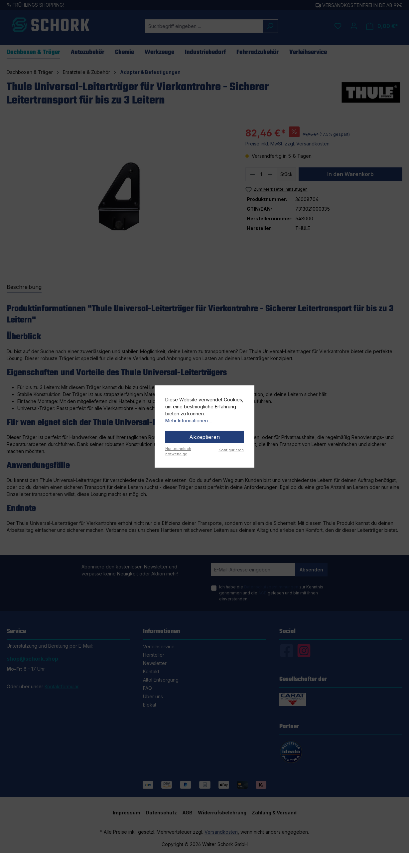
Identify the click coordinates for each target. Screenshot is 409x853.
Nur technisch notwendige (178, 451)
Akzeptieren (204, 437)
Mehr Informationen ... (188, 420)
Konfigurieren (231, 450)
